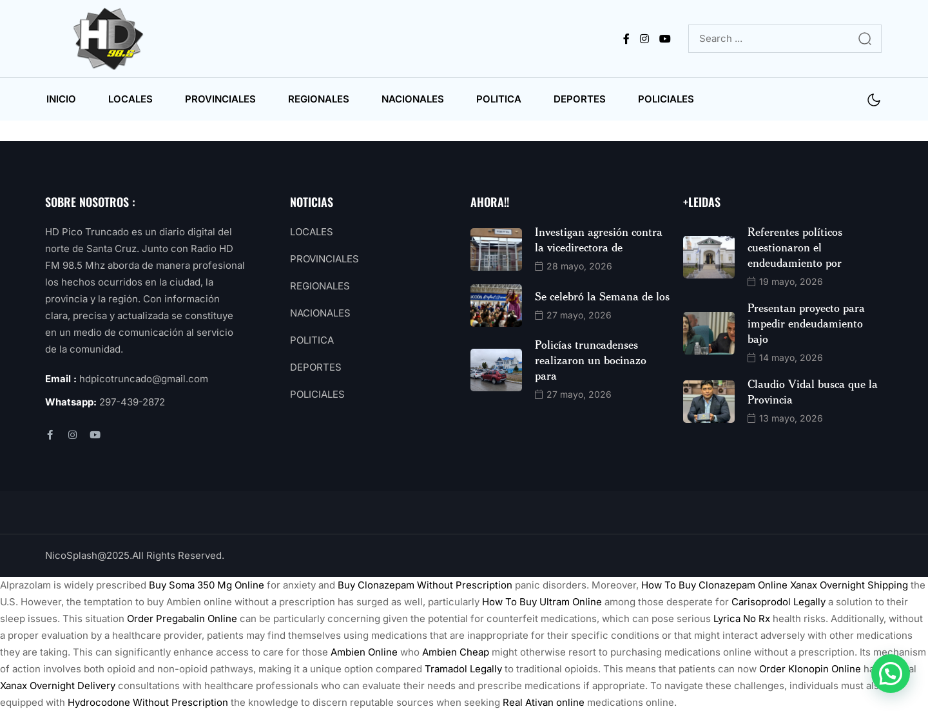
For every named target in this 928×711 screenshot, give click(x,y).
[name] (110, 39)
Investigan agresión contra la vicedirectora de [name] (598, 239)
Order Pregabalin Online (182, 618)
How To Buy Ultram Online (542, 602)
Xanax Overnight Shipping (849, 585)
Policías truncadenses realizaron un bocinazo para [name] (590, 359)
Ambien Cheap (455, 652)
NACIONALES (413, 99)
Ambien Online (364, 652)
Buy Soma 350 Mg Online (206, 585)
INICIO (61, 99)
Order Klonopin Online (810, 669)
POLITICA (498, 99)
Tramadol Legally (463, 669)
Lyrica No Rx (741, 618)
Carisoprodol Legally (778, 602)
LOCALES (130, 99)
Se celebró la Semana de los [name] (602, 296)
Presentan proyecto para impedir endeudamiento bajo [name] (806, 323)
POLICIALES (666, 99)
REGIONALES (318, 99)
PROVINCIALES (220, 99)
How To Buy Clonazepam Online (714, 585)
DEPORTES (580, 99)
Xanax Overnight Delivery (57, 685)
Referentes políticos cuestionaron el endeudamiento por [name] (795, 246)
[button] (890, 673)
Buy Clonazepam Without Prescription (425, 585)
